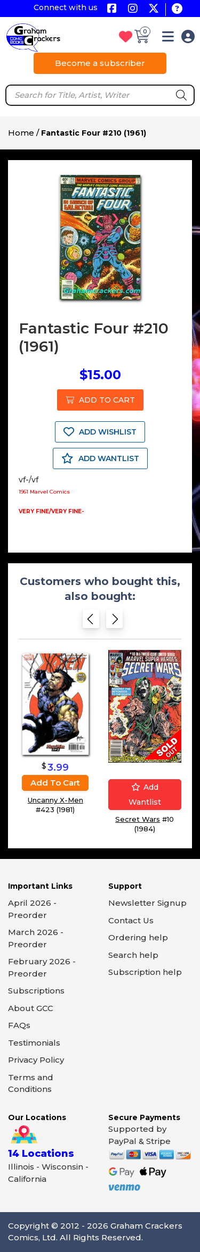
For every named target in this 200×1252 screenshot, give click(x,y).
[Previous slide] (91, 622)
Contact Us (131, 920)
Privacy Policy (36, 1060)
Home (21, 133)
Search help (133, 955)
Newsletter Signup (147, 903)
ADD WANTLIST (100, 458)
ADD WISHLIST (100, 432)
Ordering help (138, 937)
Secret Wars (137, 819)
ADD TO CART (100, 400)
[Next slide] (114, 622)
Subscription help (145, 972)
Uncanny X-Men (55, 800)
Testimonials (34, 1043)
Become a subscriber (100, 63)
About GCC (30, 1008)
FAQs (19, 1025)
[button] (168, 39)
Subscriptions (36, 991)
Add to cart (55, 783)
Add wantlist (145, 794)
